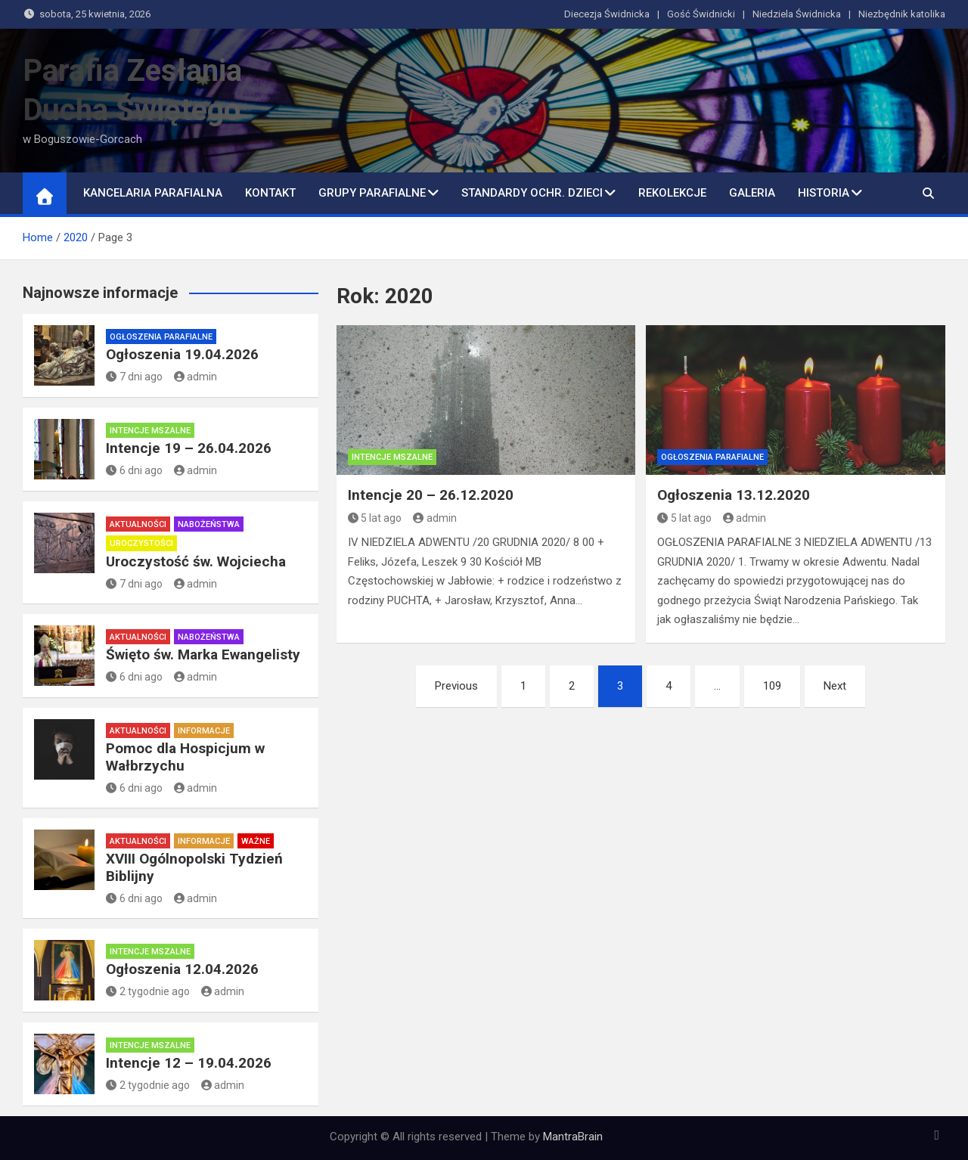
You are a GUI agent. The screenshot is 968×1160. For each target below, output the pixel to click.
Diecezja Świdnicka (607, 14)
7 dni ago (134, 377)
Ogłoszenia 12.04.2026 (182, 969)
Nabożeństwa (209, 524)
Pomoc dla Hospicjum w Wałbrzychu (185, 757)
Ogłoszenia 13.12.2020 (733, 495)
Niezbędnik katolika (901, 14)
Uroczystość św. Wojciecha (196, 561)
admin (435, 518)
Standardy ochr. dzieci (532, 193)
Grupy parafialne (372, 193)
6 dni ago (134, 470)
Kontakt (270, 193)
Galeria (752, 193)
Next (835, 686)
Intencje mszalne (392, 457)
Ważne (255, 841)
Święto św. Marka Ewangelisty (203, 654)
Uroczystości (141, 543)
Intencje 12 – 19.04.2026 (188, 1063)
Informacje (204, 731)
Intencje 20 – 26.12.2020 (430, 495)
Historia (823, 193)
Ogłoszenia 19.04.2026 (182, 354)
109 (772, 686)
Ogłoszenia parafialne (712, 457)
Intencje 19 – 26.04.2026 (188, 448)
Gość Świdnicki (701, 14)
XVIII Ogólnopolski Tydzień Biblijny (194, 867)
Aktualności (138, 524)
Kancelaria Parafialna (152, 193)
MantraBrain (573, 1136)
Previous (456, 686)
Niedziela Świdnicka (796, 14)
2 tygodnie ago (148, 991)
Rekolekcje (672, 193)
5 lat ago (375, 518)
